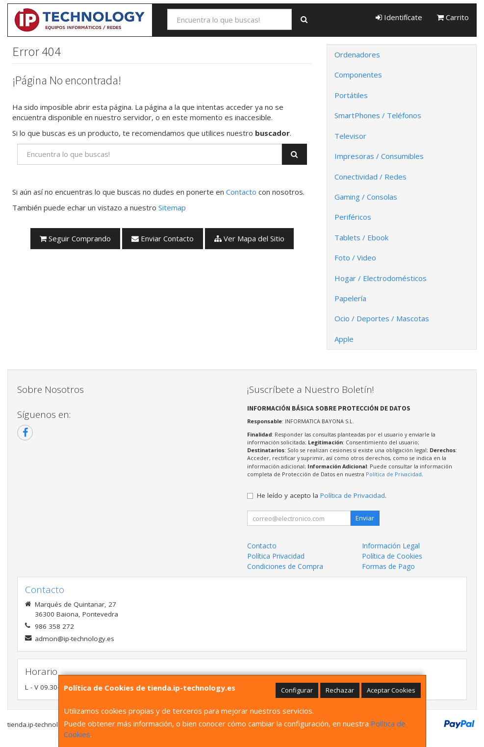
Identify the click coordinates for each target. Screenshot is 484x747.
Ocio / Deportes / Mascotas (381, 318)
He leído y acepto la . (321, 495)
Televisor (350, 136)
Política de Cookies (392, 556)
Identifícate (399, 17)
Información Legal (391, 545)
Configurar (297, 690)
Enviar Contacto (162, 238)
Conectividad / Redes (370, 176)
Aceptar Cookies (391, 690)
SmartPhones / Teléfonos (377, 115)
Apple (344, 339)
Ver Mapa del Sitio (249, 238)
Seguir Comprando (75, 238)
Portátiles (351, 95)
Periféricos (352, 217)
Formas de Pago (388, 566)
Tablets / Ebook (361, 237)
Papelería (350, 298)
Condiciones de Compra (285, 566)
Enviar (365, 518)
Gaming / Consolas (365, 197)
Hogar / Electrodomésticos (380, 278)
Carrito (453, 17)
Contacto (241, 192)
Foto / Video (355, 257)
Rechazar (340, 690)
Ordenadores (357, 54)
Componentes (358, 74)
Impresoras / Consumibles (379, 156)
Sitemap (172, 207)
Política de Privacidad (394, 474)
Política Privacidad (276, 556)
